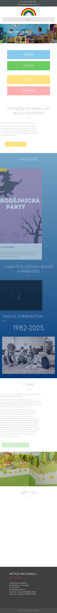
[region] (28, 35)
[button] (1, 33)
